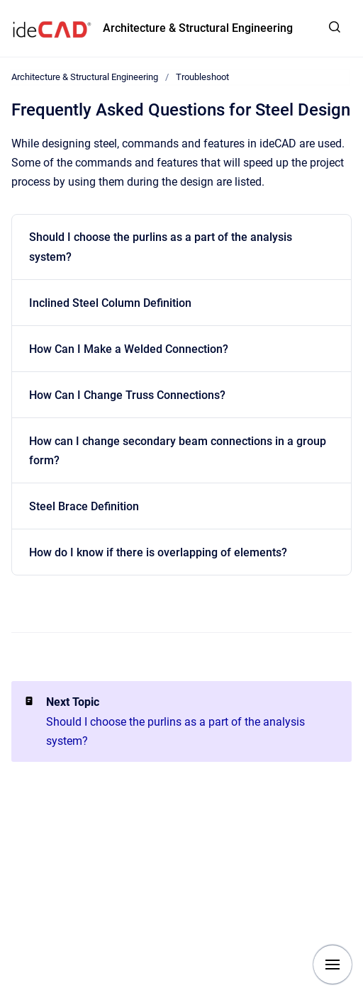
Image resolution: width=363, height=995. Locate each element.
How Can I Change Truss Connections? (127, 395)
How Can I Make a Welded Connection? (128, 349)
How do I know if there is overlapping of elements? (158, 552)
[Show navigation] (332, 964)
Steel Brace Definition (84, 506)
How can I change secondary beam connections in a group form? (177, 450)
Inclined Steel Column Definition (110, 303)
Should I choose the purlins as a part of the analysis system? (160, 246)
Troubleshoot (202, 77)
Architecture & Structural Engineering (198, 28)
